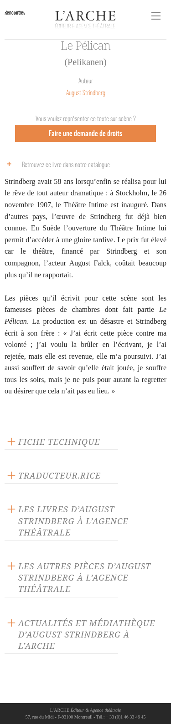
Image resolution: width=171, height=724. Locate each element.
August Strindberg (85, 93)
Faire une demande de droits (85, 133)
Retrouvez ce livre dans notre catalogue (56, 164)
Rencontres (15, 12)
